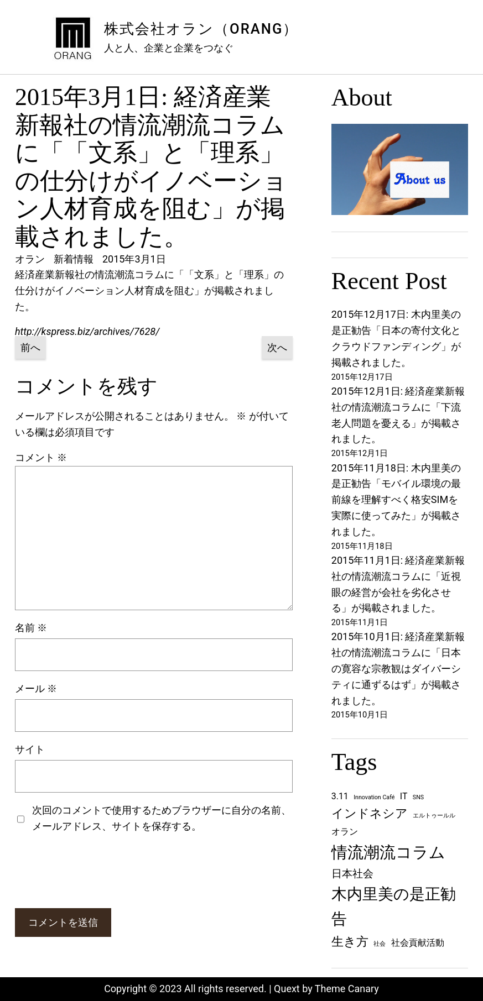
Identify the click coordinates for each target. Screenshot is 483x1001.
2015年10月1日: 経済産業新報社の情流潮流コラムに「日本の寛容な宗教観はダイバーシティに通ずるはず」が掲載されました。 (398, 668)
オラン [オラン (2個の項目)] (344, 831)
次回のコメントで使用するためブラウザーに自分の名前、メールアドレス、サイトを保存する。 (161, 818)
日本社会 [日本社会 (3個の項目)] (352, 873)
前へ (30, 347)
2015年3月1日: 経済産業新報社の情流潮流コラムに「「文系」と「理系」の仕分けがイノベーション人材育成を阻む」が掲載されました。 (151, 166)
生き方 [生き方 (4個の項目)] (349, 941)
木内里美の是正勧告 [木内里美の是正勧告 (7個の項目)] (393, 906)
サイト (30, 749)
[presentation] (99, 871)
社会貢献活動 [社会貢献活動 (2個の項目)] (417, 942)
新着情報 (74, 259)
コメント (41, 457)
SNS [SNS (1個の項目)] (418, 797)
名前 (31, 627)
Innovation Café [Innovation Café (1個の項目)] (374, 797)
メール (36, 688)
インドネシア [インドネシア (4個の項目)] (369, 813)
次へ (277, 347)
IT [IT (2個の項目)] (404, 796)
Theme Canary (347, 988)
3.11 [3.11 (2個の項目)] (340, 796)
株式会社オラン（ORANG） (201, 28)
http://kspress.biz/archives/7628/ (87, 331)
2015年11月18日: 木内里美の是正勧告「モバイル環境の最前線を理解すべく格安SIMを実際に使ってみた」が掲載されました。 (396, 499)
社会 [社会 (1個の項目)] (379, 943)
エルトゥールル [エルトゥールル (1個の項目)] (434, 815)
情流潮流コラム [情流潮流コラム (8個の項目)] (388, 852)
